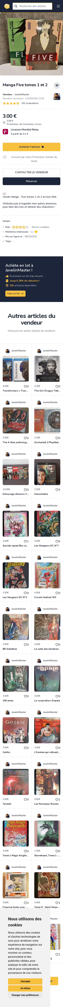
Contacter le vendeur (31, 172)
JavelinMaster (21, 94)
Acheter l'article (31, 147)
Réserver (31, 181)
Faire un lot (15, 293)
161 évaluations (30, 103)
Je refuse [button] (25, 988)
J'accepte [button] (25, 981)
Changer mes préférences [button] (25, 995)
